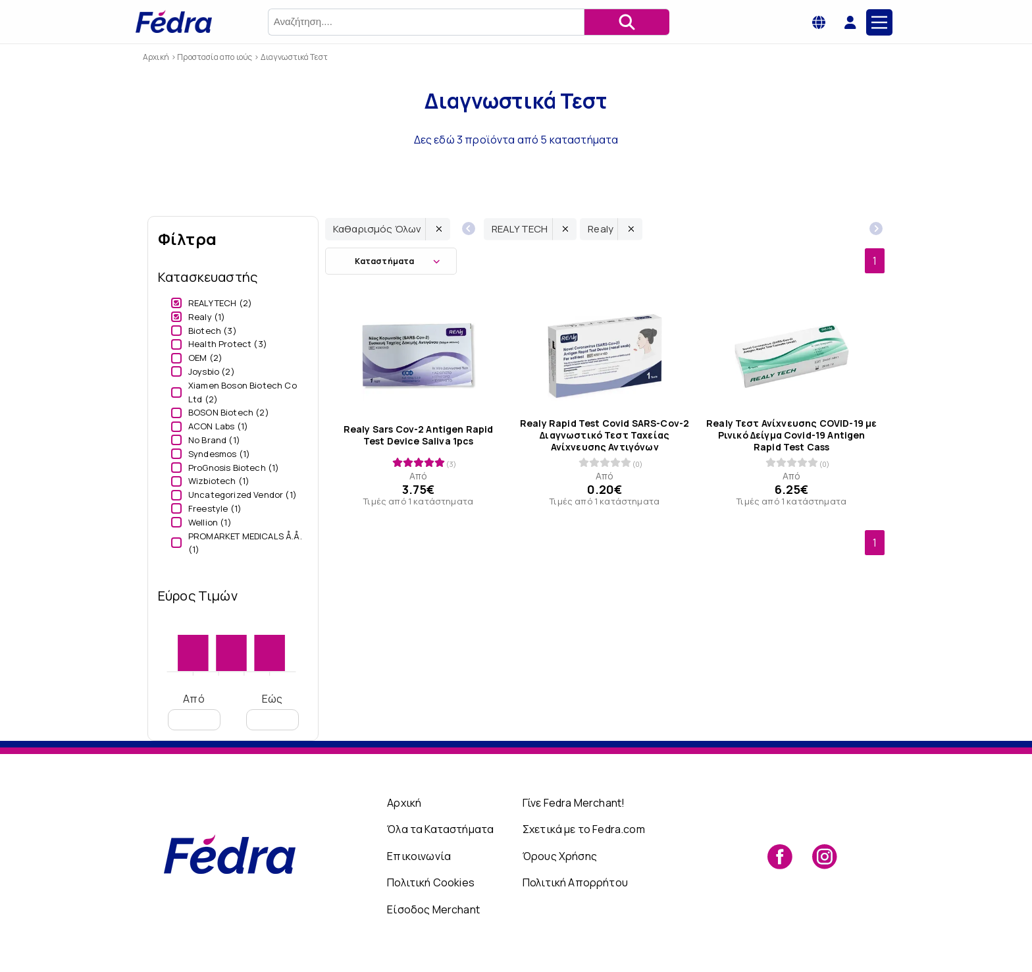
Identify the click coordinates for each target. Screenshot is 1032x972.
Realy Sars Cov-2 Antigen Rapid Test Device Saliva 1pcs (419, 435)
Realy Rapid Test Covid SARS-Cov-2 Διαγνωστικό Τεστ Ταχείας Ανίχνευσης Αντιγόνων (604, 435)
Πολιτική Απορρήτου (575, 882)
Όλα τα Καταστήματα (440, 829)
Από (194, 710)
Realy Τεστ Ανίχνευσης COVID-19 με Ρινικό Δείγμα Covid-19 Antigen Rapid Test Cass (791, 435)
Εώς (272, 710)
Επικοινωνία (419, 856)
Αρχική (404, 803)
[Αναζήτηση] (626, 22)
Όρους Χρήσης (560, 856)
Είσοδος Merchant (433, 909)
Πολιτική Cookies (431, 882)
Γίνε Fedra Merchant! (574, 803)
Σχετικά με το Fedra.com (584, 829)
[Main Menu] (879, 22)
